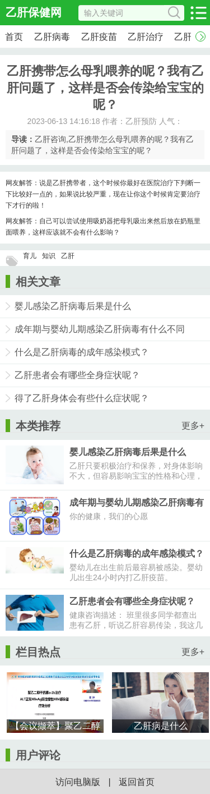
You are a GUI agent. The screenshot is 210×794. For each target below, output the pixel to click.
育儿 (29, 256)
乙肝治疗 (146, 37)
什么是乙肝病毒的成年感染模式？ (82, 352)
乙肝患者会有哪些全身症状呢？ (77, 375)
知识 (48, 256)
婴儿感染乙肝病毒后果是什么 (73, 306)
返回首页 (137, 782)
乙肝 (67, 256)
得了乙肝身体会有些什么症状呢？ (82, 398)
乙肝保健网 (34, 12)
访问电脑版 (77, 782)
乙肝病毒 (52, 37)
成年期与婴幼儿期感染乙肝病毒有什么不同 (100, 329)
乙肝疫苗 (99, 37)
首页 (14, 37)
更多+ (192, 425)
